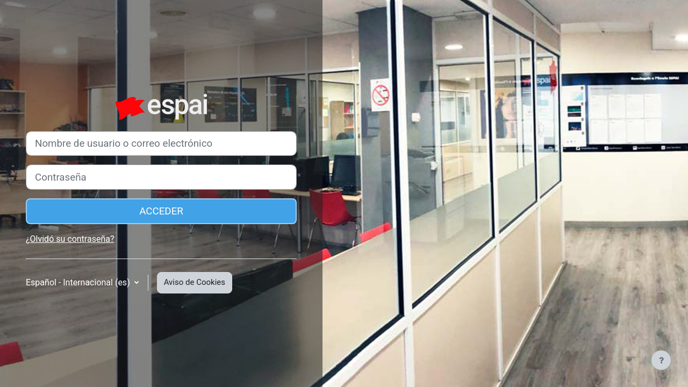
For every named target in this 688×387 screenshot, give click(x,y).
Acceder (161, 211)
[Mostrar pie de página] (661, 360)
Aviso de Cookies (194, 282)
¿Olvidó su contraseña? (70, 239)
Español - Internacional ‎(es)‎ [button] (79, 282)
